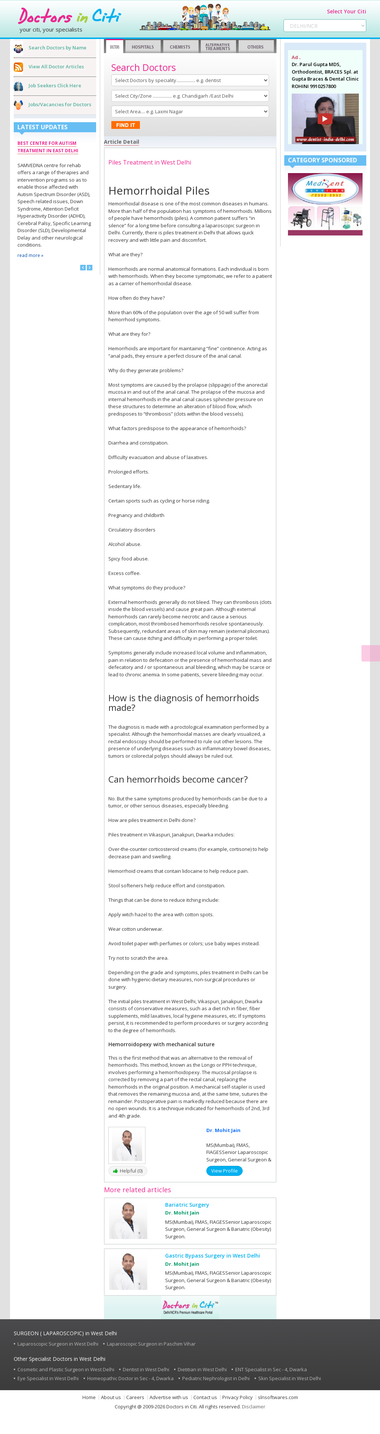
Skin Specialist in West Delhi (289, 1378)
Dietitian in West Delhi (202, 1369)
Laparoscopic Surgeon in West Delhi (57, 1343)
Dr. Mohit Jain (223, 1130)
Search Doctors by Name (57, 47)
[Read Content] (370, 653)
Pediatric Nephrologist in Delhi (216, 1378)
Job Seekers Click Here (55, 85)
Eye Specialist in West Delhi (48, 1378)
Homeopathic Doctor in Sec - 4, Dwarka (130, 1378)
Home (89, 1397)
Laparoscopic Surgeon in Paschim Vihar (151, 1343)
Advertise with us (169, 1397)
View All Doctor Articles (56, 66)
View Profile (224, 1170)
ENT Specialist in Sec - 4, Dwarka (271, 1369)
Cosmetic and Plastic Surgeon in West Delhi (65, 1369)
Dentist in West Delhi (146, 1369)
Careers (135, 1397)
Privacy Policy (237, 1397)
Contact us (205, 1397)
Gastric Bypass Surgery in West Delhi (212, 1255)
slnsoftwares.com (278, 1397)
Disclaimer (253, 1406)
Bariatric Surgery (187, 1204)
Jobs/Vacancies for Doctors (60, 104)
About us (111, 1397)
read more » (30, 255)
